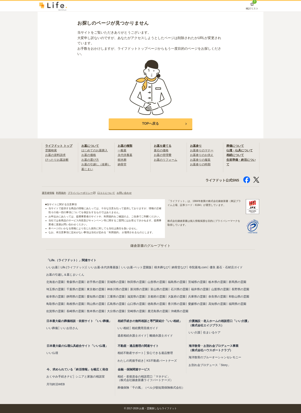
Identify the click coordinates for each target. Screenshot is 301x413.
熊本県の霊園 (95, 311)
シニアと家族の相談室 (90, 376)
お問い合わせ (124, 192)
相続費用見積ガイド (145, 328)
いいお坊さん (69, 328)
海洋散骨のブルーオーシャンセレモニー (215, 357)
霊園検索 (51, 150)
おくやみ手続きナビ (59, 376)
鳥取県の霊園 (55, 303)
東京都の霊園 (95, 289)
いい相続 (123, 328)
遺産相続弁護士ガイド (132, 335)
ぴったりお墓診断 (57, 159)
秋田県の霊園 (136, 281)
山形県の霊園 (156, 281)
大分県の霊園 (116, 311)
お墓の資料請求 (55, 155)
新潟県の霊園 (139, 289)
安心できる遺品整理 (160, 353)
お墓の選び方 (90, 159)
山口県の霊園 (136, 303)
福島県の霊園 (176, 281)
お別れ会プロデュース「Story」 (210, 365)
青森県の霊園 (75, 281)
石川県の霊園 (179, 289)
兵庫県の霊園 (197, 296)
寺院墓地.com (198, 267)
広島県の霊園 (116, 303)
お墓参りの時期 (200, 164)
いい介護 (194, 332)
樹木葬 (122, 159)
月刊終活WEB (55, 384)
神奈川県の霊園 (117, 289)
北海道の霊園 (55, 281)
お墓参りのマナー (201, 150)
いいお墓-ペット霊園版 (136, 267)
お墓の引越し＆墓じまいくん (65, 274)
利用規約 (61, 192)
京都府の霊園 (156, 296)
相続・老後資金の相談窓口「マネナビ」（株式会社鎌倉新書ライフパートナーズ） (145, 378)
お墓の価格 (88, 155)
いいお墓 (52, 267)
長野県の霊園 (240, 289)
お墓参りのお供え (201, 155)
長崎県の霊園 (75, 311)
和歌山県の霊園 (239, 296)
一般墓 (122, 150)
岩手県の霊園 (95, 281)
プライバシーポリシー (82, 192)
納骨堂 (122, 164)
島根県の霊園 (75, 303)
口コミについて (106, 192)
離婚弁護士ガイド (161, 335)
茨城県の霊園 (197, 281)
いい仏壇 (52, 353)
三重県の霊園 (116, 296)
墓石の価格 (161, 150)
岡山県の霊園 (95, 303)
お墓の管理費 (162, 155)
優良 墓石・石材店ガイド (226, 267)
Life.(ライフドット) (73, 267)
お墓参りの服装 (200, 159)
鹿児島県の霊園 (158, 311)
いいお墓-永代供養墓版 (103, 267)
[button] (150, 123)
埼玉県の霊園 (55, 289)
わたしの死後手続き (130, 360)
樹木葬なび (161, 267)
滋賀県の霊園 (136, 296)
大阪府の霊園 (176, 296)
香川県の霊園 (176, 303)
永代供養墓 (125, 155)
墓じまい (87, 169)
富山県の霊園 (159, 289)
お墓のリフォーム (165, 159)
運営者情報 (48, 192)
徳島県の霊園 (156, 303)
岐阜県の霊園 (55, 296)
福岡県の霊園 (237, 303)
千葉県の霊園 (75, 289)
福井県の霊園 (200, 289)
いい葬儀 (52, 328)
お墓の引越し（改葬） (96, 164)
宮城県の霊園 (116, 281)
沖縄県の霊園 (179, 311)
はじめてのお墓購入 (94, 150)
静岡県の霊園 (75, 296)
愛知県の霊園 (95, 296)
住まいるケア (212, 332)
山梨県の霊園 (220, 289)
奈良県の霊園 (217, 296)
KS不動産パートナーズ (162, 360)
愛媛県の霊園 (197, 303)
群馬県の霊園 (237, 281)
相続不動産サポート (130, 353)
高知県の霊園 (217, 303)
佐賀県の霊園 (55, 311)
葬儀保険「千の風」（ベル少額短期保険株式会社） (151, 387)
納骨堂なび (179, 267)
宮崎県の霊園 (136, 311)
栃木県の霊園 (217, 281)
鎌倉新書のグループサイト (150, 245)
